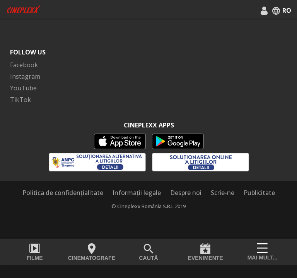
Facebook (24, 65)
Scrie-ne (222, 192)
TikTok (20, 99)
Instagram (25, 76)
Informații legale (137, 192)
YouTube (23, 88)
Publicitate (259, 192)
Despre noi (185, 192)
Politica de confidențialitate (62, 192)
